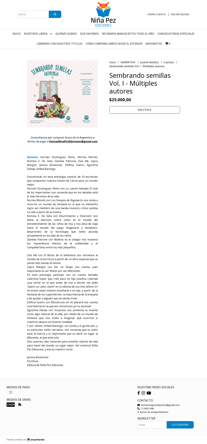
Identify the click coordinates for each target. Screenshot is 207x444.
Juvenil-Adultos (149, 62)
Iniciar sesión (180, 14)
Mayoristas (154, 43)
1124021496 (145, 408)
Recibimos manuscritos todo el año (128, 33)
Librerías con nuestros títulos (59, 43)
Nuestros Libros (38, 34)
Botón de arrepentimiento (152, 412)
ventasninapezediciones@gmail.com (158, 405)
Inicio (16, 33)
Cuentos (169, 62)
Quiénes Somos (66, 33)
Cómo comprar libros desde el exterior (114, 43)
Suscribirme (180, 425)
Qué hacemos (89, 33)
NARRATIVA (128, 62)
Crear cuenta (156, 14)
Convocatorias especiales (176, 33)
